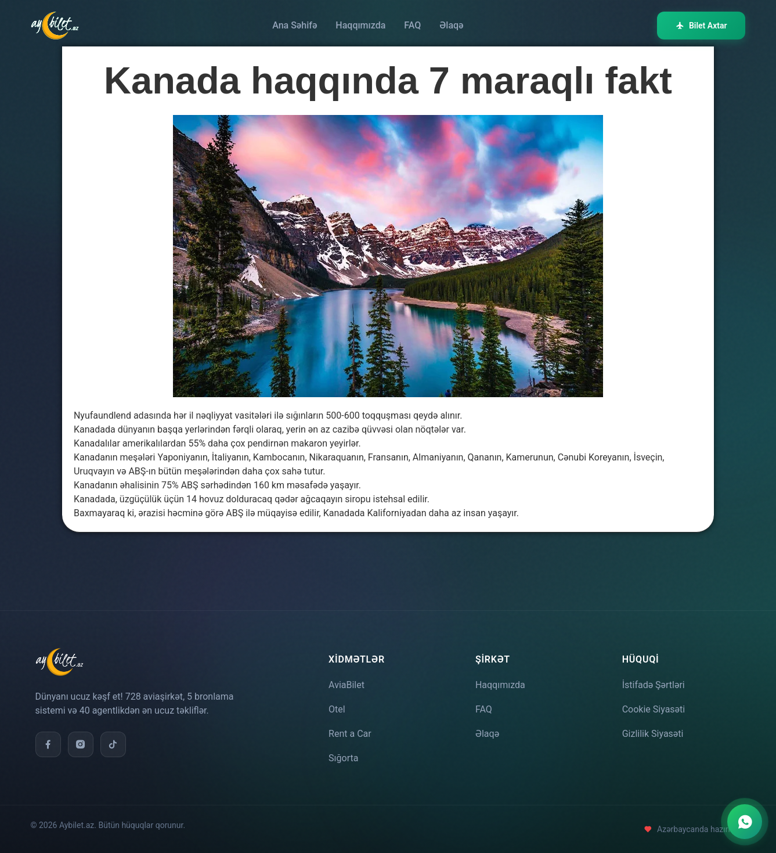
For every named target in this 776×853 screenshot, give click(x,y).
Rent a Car (350, 733)
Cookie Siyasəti (653, 709)
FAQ (412, 25)
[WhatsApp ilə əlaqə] (744, 821)
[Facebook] (48, 744)
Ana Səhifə (294, 25)
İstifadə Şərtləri (653, 684)
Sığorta (343, 758)
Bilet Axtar (701, 25)
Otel (337, 709)
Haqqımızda (360, 25)
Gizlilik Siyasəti (653, 733)
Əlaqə (451, 25)
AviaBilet (346, 684)
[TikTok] (113, 744)
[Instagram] (80, 744)
